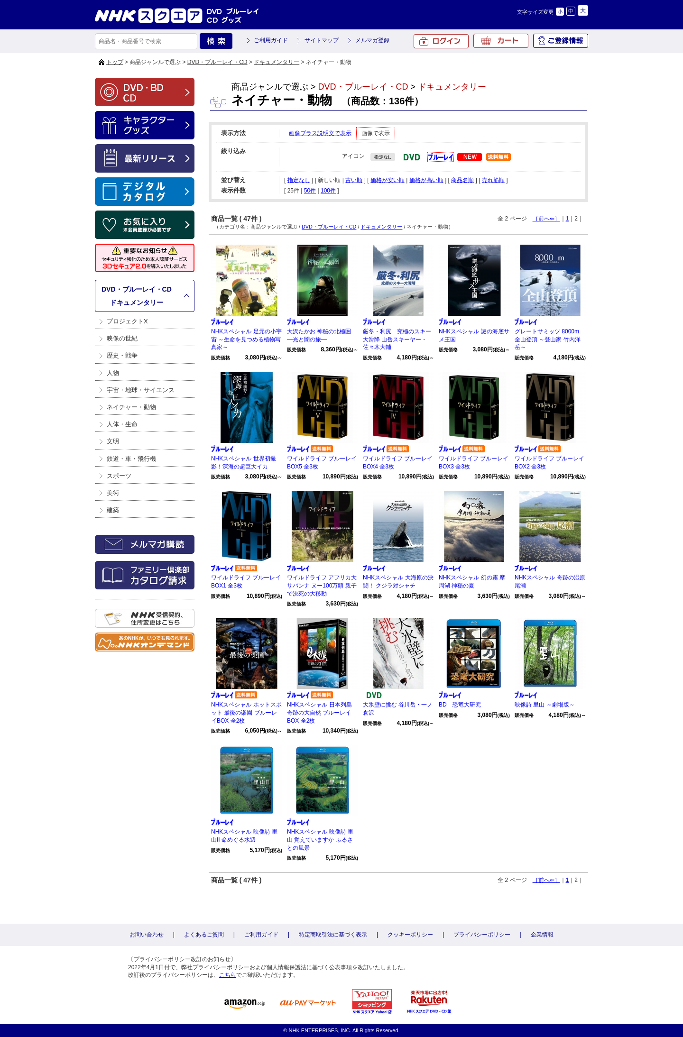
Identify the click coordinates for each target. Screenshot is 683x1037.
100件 (328, 190)
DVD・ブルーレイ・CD (217, 62)
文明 (113, 441)
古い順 (353, 180)
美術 (113, 492)
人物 (113, 372)
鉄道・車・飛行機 (131, 458)
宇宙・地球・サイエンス (141, 390)
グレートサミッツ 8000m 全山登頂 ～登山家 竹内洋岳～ (548, 339)
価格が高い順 (426, 180)
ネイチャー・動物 (131, 407)
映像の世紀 (122, 338)
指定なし (298, 180)
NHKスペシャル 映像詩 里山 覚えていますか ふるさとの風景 (320, 839)
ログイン (441, 41)
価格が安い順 (387, 180)
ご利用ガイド (271, 40)
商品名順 (462, 180)
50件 (310, 190)
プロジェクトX (127, 321)
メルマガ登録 (372, 40)
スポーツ (119, 475)
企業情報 (542, 934)
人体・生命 (122, 424)
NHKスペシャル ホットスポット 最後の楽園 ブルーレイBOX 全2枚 (246, 712)
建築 (113, 510)
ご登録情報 (560, 40)
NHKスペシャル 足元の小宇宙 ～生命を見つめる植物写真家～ (246, 339)
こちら (227, 975)
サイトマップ (322, 40)
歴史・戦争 (122, 355)
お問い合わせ (146, 934)
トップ (114, 62)
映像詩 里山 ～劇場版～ (545, 704)
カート (500, 40)
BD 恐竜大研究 (460, 704)
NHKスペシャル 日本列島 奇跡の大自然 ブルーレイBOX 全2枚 (319, 712)
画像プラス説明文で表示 (320, 133)
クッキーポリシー (410, 934)
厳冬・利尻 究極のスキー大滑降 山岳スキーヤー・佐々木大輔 (397, 339)
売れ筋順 (493, 180)
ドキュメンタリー (276, 62)
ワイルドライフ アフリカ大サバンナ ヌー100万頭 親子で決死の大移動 (322, 585)
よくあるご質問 (204, 934)
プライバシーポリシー (481, 934)
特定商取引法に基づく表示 (333, 934)
